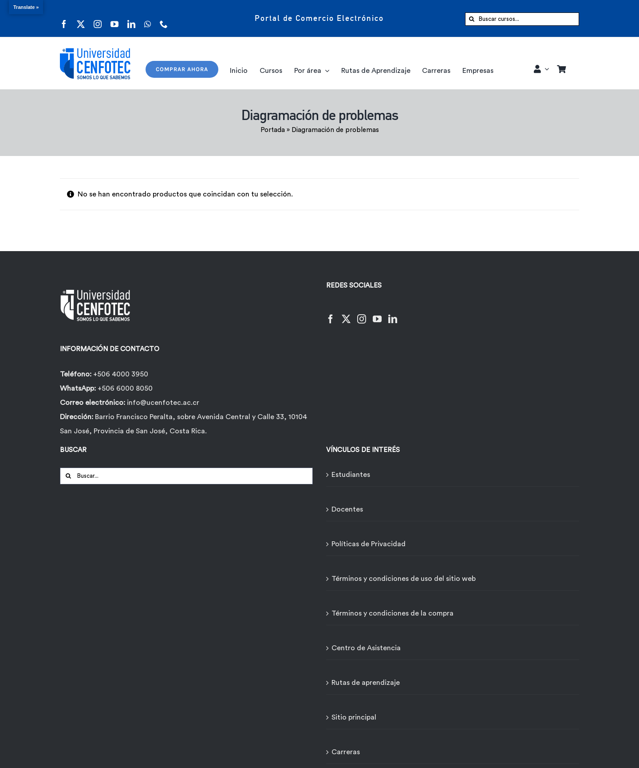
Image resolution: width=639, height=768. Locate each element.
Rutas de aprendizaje (365, 682)
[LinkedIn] (392, 314)
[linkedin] (131, 18)
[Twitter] (346, 314)
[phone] (164, 18)
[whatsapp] (147, 18)
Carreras (345, 752)
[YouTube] (377, 314)
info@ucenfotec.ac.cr (163, 402)
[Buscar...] (186, 476)
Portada (272, 130)
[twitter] (81, 18)
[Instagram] (361, 314)
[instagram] (98, 18)
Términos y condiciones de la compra (392, 613)
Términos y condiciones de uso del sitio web (403, 578)
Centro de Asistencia (366, 648)
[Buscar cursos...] (522, 19)
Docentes (347, 509)
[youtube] (114, 18)
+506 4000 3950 (120, 374)
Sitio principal (353, 717)
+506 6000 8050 (124, 388)
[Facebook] (330, 314)
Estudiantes (350, 474)
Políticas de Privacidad (368, 544)
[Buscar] (471, 19)
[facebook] (64, 18)
